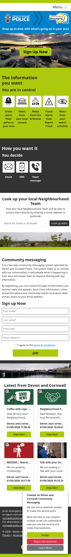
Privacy (6, 535)
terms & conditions (44, 345)
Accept (45, 535)
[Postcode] (35, 329)
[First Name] (35, 311)
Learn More (45, 548)
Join (35, 353)
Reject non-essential (45, 541)
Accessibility (20, 535)
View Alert (19, 434)
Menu (60, 6)
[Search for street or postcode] (26, 223)
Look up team (59, 223)
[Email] (35, 337)
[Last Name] (35, 320)
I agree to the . (35, 345)
